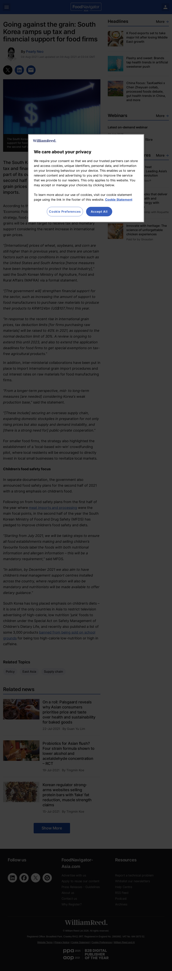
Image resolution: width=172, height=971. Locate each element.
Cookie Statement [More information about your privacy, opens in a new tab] (118, 199)
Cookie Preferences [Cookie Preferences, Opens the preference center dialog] (65, 211)
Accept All (99, 211)
